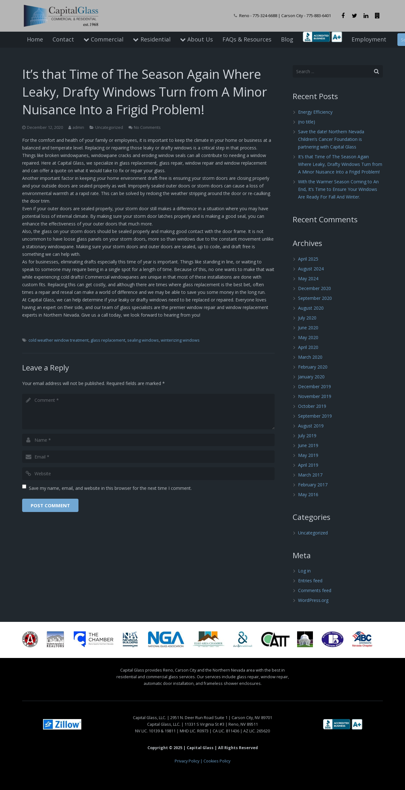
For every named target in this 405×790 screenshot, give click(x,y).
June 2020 (308, 328)
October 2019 (312, 406)
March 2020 (310, 357)
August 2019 (311, 426)
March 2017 (310, 475)
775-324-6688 (264, 15)
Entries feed (310, 581)
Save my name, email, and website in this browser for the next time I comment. (110, 488)
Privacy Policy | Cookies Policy (202, 761)
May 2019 (308, 455)
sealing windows (143, 340)
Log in (304, 571)
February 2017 (312, 485)
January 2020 (311, 377)
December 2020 (314, 288)
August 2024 (311, 269)
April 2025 (308, 259)
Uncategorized (109, 127)
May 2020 (308, 337)
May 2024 (308, 278)
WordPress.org (313, 600)
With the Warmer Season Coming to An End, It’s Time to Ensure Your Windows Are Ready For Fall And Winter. (338, 189)
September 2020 (315, 298)
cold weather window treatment (58, 340)
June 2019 (308, 445)
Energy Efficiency (315, 112)
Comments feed (314, 590)
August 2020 (311, 308)
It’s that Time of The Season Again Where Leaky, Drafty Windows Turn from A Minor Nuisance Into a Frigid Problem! (340, 164)
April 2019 (308, 465)
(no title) (306, 122)
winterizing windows (180, 340)
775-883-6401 (318, 15)
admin (78, 127)
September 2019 (315, 416)
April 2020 (308, 347)
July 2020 (307, 318)
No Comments (147, 127)
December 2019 (314, 386)
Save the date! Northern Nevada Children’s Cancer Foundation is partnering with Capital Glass (331, 139)
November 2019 (314, 396)
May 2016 (308, 494)
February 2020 (312, 367)
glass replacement (107, 340)
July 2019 (307, 436)
